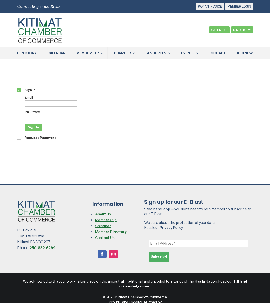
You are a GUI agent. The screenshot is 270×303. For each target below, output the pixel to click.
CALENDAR (219, 30)
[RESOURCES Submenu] (170, 53)
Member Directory (111, 232)
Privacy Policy (171, 228)
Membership (106, 220)
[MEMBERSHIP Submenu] (103, 53)
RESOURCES (156, 53)
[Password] (51, 118)
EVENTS (187, 53)
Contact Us (105, 238)
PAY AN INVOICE (210, 6)
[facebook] (102, 254)
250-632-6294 (43, 248)
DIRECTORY (242, 30)
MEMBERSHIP (87, 53)
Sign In (33, 127)
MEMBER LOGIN (239, 6)
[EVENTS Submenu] (198, 53)
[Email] (51, 103)
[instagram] (113, 254)
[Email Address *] (198, 243)
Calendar (103, 226)
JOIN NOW (245, 53)
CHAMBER (122, 53)
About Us (103, 214)
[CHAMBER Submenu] (135, 53)
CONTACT (217, 53)
